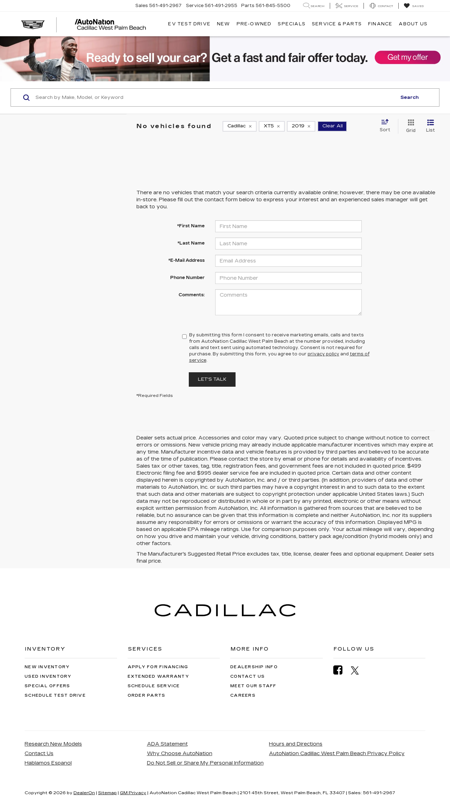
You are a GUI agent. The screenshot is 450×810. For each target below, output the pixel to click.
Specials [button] (292, 23)
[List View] (430, 126)
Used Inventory (48, 676)
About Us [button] (413, 23)
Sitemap (107, 792)
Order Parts (147, 695)
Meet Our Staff (253, 686)
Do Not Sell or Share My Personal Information (205, 763)
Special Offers (47, 686)
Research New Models (53, 744)
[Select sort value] (387, 126)
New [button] (223, 23)
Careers (243, 695)
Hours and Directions (295, 744)
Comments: (192, 294)
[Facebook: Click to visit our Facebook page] (341, 670)
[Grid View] (409, 126)
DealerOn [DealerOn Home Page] (84, 792)
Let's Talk (212, 379)
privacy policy (323, 354)
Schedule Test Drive (55, 695)
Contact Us (247, 676)
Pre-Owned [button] (254, 23)
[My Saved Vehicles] (413, 6)
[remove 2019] (301, 126)
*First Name (191, 225)
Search (409, 97)
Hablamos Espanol (48, 763)
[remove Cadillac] (240, 126)
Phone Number (187, 277)
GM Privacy (133, 792)
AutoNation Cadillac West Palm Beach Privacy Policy (337, 754)
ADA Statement (167, 744)
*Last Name (191, 243)
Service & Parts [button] (337, 23)
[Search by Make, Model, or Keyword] (215, 97)
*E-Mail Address (186, 260)
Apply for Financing (158, 667)
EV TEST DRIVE (189, 23)
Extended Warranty (158, 676)
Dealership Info (254, 667)
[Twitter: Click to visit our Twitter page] (358, 670)
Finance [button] (380, 23)
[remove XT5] (272, 126)
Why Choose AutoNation (179, 754)
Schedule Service (154, 686)
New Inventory (47, 667)
